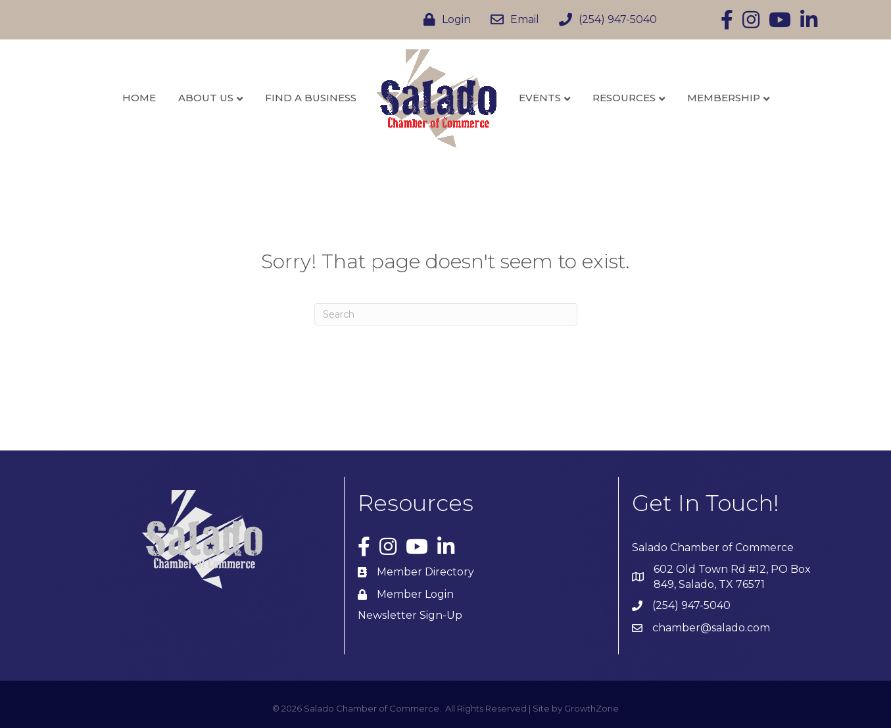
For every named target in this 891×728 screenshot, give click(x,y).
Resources (624, 97)
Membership (723, 97)
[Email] (511, 20)
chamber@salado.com (711, 627)
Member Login (415, 594)
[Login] (444, 20)
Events (540, 97)
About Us (205, 97)
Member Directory (425, 572)
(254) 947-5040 (691, 605)
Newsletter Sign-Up (410, 615)
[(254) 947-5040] (604, 20)
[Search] (445, 314)
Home (139, 97)
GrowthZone (591, 708)
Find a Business (310, 97)
